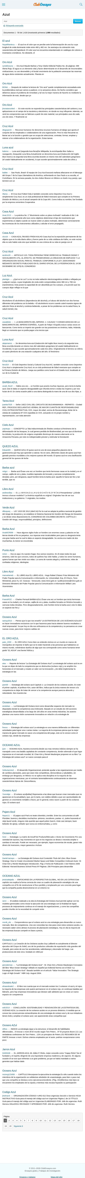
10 (41, 1120)
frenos (5, 727)
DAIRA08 (6, 1053)
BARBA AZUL (10, 382)
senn (4, 901)
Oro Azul (7, 62)
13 (55, 1120)
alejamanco (7, 343)
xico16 (5, 236)
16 (69, 1120)
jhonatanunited (8, 108)
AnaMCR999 (7, 533)
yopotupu (6, 429)
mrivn (4, 554)
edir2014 (6, 1008)
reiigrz (5, 471)
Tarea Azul (8, 400)
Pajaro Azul (8, 811)
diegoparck (7, 130)
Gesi (4, 837)
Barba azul (8, 467)
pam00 (5, 685)
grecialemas (7, 965)
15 (64, 1120)
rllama (5, 194)
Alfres (4, 1029)
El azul (6, 40)
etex (4, 663)
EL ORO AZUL (10, 638)
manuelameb (7, 575)
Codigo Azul (9, 1092)
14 (59, 1120)
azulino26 (6, 255)
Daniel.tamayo (8, 858)
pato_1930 (6, 642)
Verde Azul (8, 507)
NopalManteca (8, 44)
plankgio (5, 279)
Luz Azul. (7, 275)
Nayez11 (6, 815)
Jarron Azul (8, 1049)
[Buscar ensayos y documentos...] (37, 21)
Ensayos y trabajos (27, 1177)
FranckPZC (7, 599)
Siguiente (18, 1126)
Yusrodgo (6, 794)
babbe (5, 172)
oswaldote (6, 322)
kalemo (5, 151)
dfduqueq (6, 511)
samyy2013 (7, 621)
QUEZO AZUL (10, 446)
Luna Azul (7, 339)
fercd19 (5, 365)
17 (74, 1120)
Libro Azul (7, 489)
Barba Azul (8, 528)
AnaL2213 (6, 215)
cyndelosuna (7, 66)
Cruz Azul (7, 126)
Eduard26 (6, 450)
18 (78, 1120)
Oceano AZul (9, 1025)
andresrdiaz (7, 493)
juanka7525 (7, 404)
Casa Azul (8, 211)
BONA (5, 87)
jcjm (4, 749)
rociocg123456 (8, 1074)
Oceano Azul (9, 617)
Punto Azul (8, 550)
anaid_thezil (7, 386)
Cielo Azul (8, 425)
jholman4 (6, 1096)
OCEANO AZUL (11, 745)
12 (50, 1120)
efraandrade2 (8, 986)
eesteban (6, 706)
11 (45, 1120)
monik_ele (6, 922)
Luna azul (7, 147)
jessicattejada (8, 879)
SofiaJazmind (8, 770)
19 (6, 1126)
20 (10, 1126)
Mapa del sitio (56, 1177)
